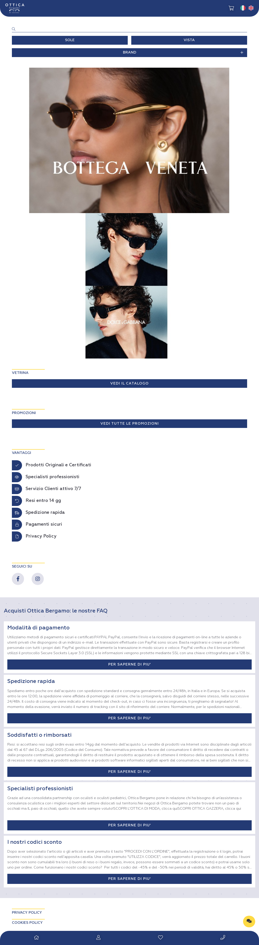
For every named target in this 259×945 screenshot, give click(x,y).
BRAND (183, 53)
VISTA (189, 40)
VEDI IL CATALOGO (129, 383)
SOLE (70, 40)
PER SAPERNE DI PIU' (129, 664)
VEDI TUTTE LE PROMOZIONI (129, 423)
